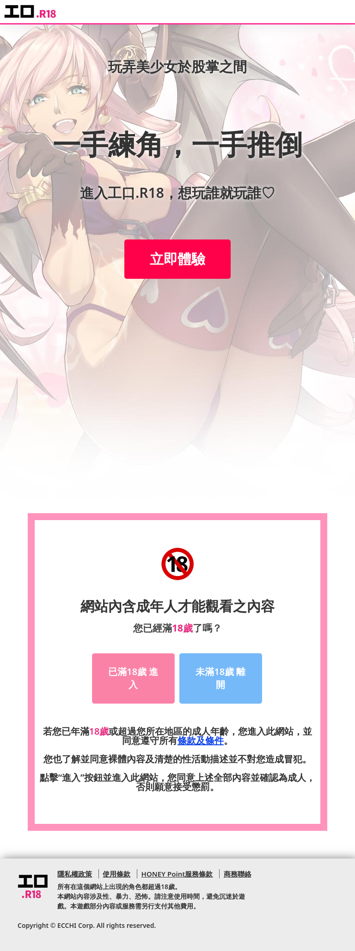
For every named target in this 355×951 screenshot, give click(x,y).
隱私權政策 (74, 873)
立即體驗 (177, 258)
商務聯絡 (237, 873)
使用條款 (116, 873)
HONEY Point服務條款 (177, 873)
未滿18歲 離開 (220, 678)
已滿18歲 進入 (133, 678)
